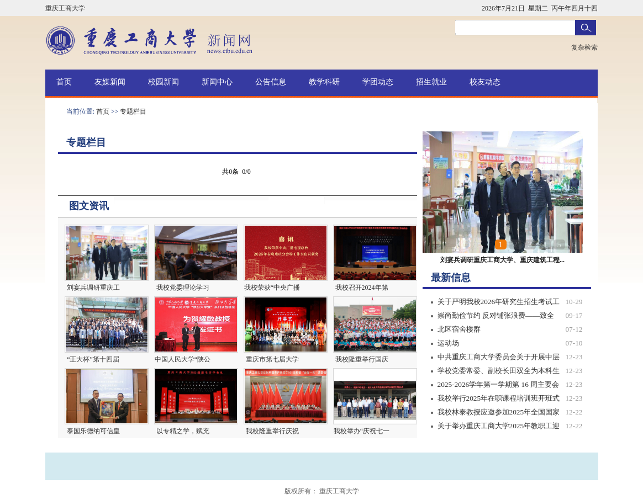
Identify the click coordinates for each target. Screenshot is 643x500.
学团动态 (377, 82)
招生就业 (431, 82)
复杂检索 (584, 47)
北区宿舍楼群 (459, 329)
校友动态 (485, 82)
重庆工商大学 (65, 8)
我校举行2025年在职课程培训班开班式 (499, 398)
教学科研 (324, 82)
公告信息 (270, 82)
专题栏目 (133, 111)
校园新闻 (163, 82)
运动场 (448, 343)
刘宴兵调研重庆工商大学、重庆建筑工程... (502, 260)
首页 (64, 82)
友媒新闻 (109, 82)
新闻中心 (217, 82)
